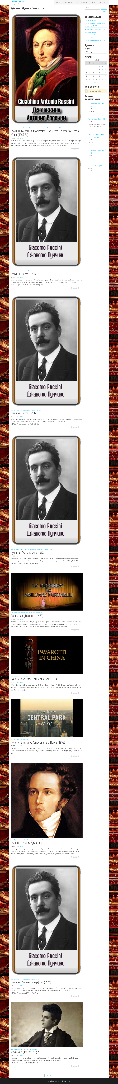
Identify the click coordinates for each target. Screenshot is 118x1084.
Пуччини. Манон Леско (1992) (28, 552)
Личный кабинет (102, 3)
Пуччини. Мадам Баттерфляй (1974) (31, 982)
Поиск (87, 8)
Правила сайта (71, 3)
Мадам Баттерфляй (32, 979)
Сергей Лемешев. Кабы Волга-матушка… (95, 40)
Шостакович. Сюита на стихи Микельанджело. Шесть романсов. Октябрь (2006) (94, 34)
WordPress (59, 1081)
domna (21, 138)
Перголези (49, 128)
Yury (89, 119)
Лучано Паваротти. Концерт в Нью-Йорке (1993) (38, 742)
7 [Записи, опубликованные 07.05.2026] (96, 69)
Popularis (68, 1081)
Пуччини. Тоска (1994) (23, 413)
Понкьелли (34, 613)
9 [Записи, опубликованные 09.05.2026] (102, 69)
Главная (62, 3)
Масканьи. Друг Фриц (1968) (27, 1052)
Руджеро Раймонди (59, 128)
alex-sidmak (91, 134)
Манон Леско (38, 549)
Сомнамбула (48, 840)
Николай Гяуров (42, 840)
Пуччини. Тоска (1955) (90, 20)
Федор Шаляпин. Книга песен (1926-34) (95, 29)
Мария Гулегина (31, 410)
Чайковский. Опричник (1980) (99, 119)
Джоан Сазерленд (27, 840)
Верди (79, 3)
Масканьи (35, 1049)
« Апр (95, 82)
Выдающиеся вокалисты (15, 128)
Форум (94, 3)
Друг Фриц (23, 1049)
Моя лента (86, 3)
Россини (53, 128)
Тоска (33, 271)
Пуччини (30, 271)
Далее (51, 1075)
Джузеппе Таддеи (24, 549)
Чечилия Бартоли (48, 549)
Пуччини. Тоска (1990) (23, 274)
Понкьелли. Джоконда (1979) (27, 615)
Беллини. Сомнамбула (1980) (27, 843)
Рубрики (88, 49)
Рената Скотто (40, 613)
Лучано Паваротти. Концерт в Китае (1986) (34, 679)
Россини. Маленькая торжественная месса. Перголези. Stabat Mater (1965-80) (45, 133)
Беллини (12, 840)
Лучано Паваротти (29, 128)
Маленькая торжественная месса (40, 128)
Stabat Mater (23, 128)
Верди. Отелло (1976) (97, 166)
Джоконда (23, 613)
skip (89, 166)
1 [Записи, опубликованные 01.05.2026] (99, 66)
